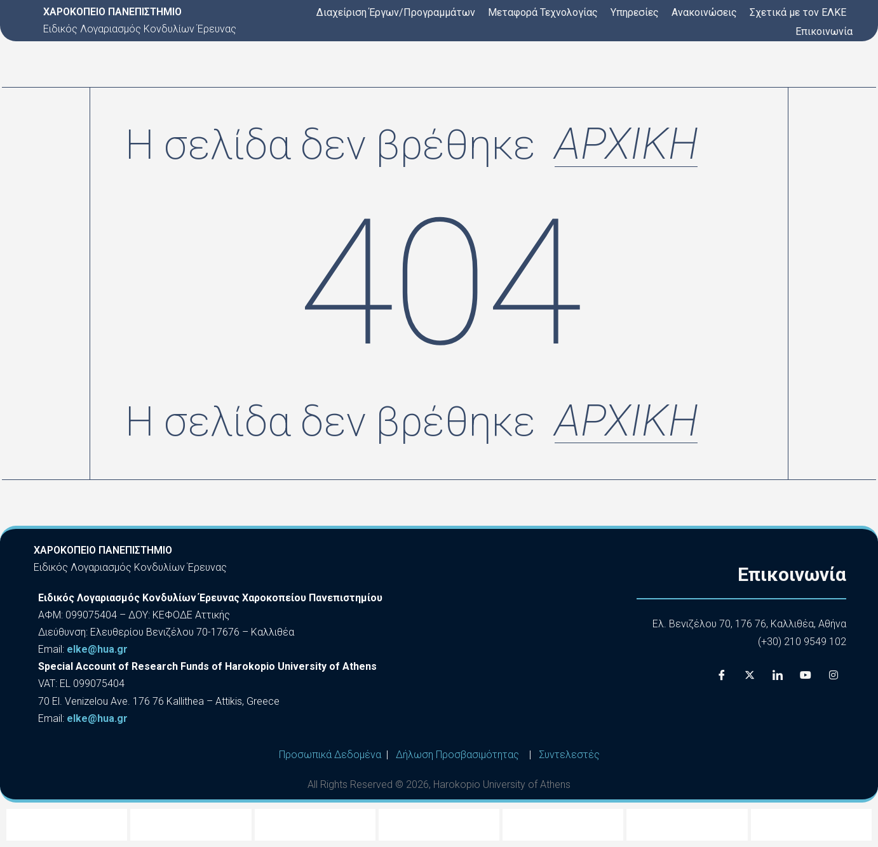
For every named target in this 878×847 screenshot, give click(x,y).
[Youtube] (805, 675)
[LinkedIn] (777, 675)
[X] (749, 675)
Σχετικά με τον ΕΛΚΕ (798, 12)
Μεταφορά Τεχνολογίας (543, 12)
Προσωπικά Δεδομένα (330, 755)
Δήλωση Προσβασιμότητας (457, 755)
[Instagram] (833, 675)
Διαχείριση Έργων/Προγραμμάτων (395, 12)
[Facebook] (721, 675)
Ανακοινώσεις (704, 12)
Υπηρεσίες (635, 12)
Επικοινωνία (824, 31)
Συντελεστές (569, 755)
